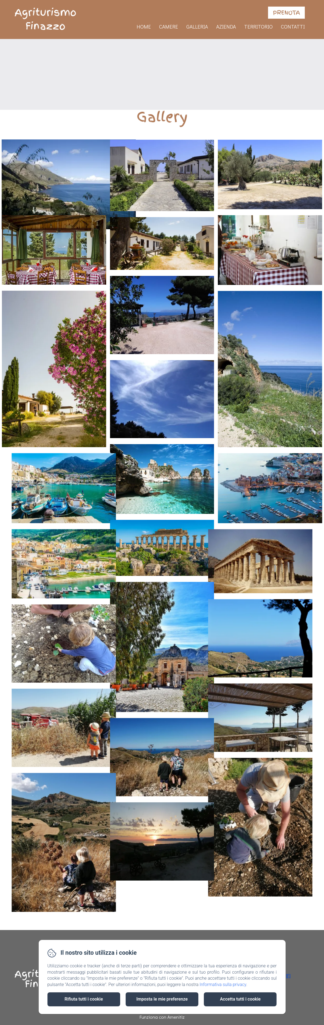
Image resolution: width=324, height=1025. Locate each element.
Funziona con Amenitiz (162, 1017)
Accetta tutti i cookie (240, 999)
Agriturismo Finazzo (45, 19)
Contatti (293, 26)
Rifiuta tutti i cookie (83, 999)
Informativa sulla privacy (222, 984)
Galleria (197, 26)
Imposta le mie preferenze (162, 999)
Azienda (226, 26)
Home (144, 26)
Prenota (286, 13)
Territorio (258, 26)
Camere (168, 26)
